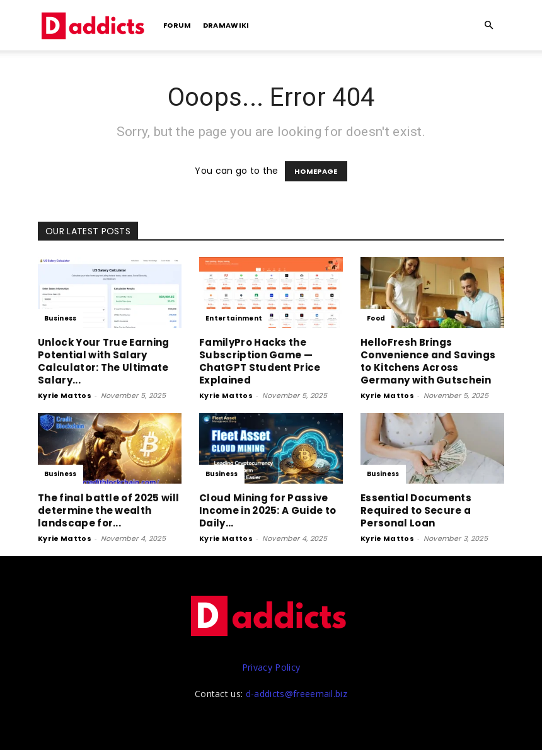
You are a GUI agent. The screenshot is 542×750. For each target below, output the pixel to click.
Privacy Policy (271, 667)
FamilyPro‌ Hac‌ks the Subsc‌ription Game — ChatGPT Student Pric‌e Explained (260, 361)
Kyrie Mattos (64, 395)
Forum (177, 25)
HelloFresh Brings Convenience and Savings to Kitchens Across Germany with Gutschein (427, 361)
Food (376, 318)
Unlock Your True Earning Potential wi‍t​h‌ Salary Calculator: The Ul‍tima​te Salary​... (104, 361)
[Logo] (94, 25)
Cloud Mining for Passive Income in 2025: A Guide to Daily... (267, 510)
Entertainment (233, 318)
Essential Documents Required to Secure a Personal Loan (415, 510)
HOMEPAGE (316, 171)
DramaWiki (226, 25)
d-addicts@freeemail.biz (296, 694)
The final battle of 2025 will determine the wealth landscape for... (108, 510)
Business (60, 318)
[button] (489, 25)
